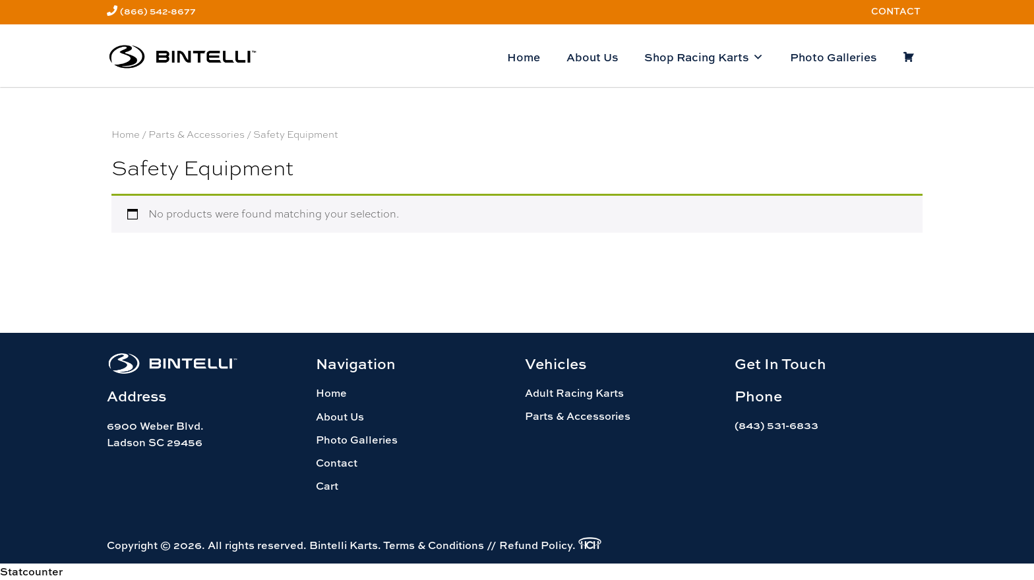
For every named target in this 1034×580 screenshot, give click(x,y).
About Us (592, 57)
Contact (896, 11)
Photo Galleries (833, 57)
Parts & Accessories (196, 134)
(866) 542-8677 (158, 11)
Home (523, 57)
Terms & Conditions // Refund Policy (477, 545)
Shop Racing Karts (704, 57)
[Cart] (908, 57)
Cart (327, 485)
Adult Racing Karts (574, 393)
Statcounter (31, 571)
